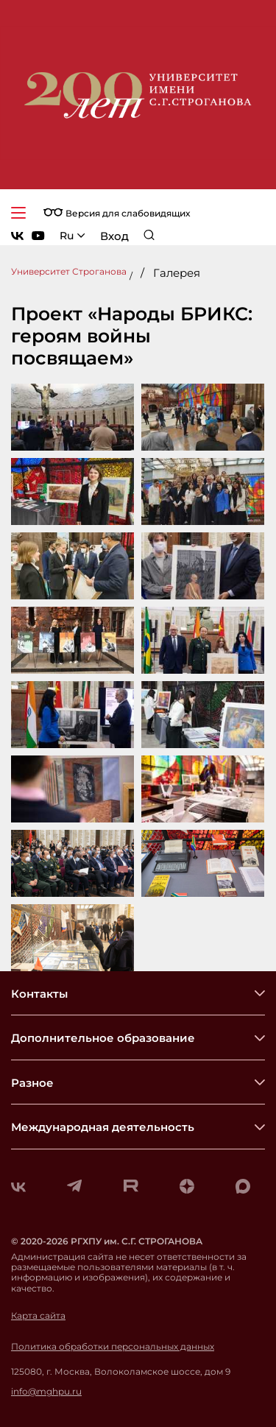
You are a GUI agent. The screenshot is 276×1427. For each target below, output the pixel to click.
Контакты (39, 994)
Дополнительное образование (103, 1038)
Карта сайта (38, 1316)
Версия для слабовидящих (116, 213)
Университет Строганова (69, 271)
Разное (32, 1083)
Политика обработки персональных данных (112, 1347)
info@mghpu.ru (46, 1392)
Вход (114, 236)
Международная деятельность (102, 1127)
